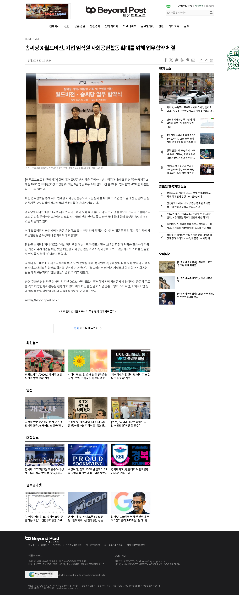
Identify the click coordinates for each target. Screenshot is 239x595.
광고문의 (210, 5)
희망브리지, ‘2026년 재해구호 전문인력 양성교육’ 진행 (43, 376)
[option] (48, 11)
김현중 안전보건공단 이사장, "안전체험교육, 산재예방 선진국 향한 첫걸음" (44, 424)
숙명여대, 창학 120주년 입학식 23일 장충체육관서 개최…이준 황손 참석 (87, 471)
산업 (66, 26)
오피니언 (165, 254)
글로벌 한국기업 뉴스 (172, 186)
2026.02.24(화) (185, 5)
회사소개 (199, 5)
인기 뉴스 (165, 69)
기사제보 (45, 545)
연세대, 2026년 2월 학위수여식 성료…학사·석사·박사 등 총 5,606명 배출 (44, 471)
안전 (161, 26)
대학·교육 (174, 26)
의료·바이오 (129, 26)
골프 (186, 26)
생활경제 (95, 26)
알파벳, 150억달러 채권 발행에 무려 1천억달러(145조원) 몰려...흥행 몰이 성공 (130, 518)
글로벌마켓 (147, 26)
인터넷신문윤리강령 (136, 545)
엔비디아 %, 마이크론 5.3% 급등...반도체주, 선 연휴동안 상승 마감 (87, 518)
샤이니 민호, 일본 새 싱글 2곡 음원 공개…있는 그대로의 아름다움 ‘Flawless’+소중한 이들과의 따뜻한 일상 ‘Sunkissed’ (87, 376)
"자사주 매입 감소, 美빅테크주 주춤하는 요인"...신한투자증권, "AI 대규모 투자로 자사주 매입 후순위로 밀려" (44, 518)
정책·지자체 (111, 26)
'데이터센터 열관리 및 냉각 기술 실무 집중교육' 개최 (130, 376)
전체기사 (54, 26)
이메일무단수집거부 (113, 545)
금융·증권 (79, 26)
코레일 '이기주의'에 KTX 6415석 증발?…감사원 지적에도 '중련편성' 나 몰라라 (87, 424)
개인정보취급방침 (74, 545)
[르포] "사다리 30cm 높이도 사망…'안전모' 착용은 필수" (128, 424)
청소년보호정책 (93, 545)
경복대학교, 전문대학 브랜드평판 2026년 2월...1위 (130, 471)
